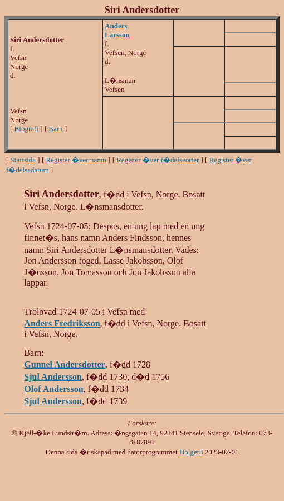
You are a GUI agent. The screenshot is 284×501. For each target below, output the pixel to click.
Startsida (23, 160)
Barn (55, 129)
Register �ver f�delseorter (157, 160)
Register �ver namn (76, 160)
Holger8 (191, 452)
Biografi (26, 129)
